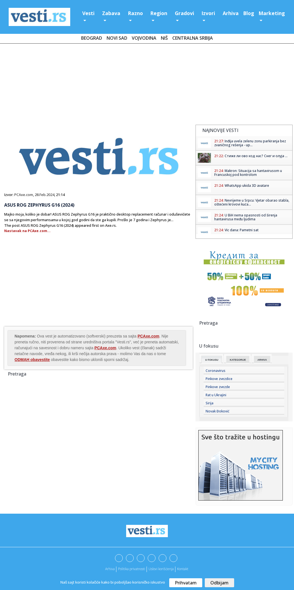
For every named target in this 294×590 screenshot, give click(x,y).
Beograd (91, 38)
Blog (248, 13)
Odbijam (219, 583)
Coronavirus (215, 370)
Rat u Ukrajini (216, 395)
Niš (164, 38)
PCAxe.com (23, 194)
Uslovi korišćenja (161, 569)
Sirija (209, 403)
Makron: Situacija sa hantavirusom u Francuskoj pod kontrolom (248, 172)
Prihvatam (186, 583)
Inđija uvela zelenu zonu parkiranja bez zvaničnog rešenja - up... (250, 143)
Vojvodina (144, 38)
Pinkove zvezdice (219, 378)
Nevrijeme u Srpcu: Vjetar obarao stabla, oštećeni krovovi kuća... (251, 202)
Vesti (88, 13)
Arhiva (231, 13)
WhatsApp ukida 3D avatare (247, 185)
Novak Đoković (217, 411)
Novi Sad (117, 38)
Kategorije (238, 359)
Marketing (271, 13)
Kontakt (182, 569)
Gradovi (184, 13)
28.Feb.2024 (44, 194)
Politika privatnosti (131, 569)
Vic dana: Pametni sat (241, 230)
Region (158, 13)
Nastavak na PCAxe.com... (27, 230)
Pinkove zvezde (218, 386)
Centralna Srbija (192, 38)
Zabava (111, 13)
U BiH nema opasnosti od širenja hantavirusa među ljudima (245, 217)
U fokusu (211, 359)
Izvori (208, 13)
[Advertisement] (147, 85)
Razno (135, 13)
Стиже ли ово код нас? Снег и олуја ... (256, 156)
